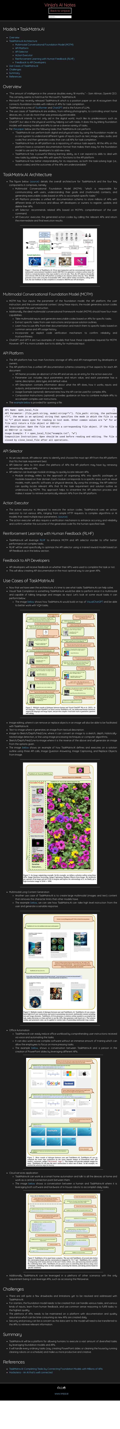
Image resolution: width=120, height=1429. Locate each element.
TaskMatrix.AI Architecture (23, 41)
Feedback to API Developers (30, 62)
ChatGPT (57, 107)
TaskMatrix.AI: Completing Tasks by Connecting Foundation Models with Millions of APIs (56, 1368)
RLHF (42, 540)
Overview (14, 37)
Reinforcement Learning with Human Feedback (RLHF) (44, 58)
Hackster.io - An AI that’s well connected (30, 1372)
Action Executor (24, 55)
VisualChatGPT (95, 601)
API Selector (21, 51)
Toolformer (41, 107)
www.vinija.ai (61, 1393)
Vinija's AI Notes (60, 5)
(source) (34, 181)
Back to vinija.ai (60, 10)
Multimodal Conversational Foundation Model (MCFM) (44, 44)
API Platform (21, 48)
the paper (18, 129)
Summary (14, 73)
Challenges (15, 69)
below (31, 601)
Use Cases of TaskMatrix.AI (23, 65)
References (15, 76)
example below (22, 402)
